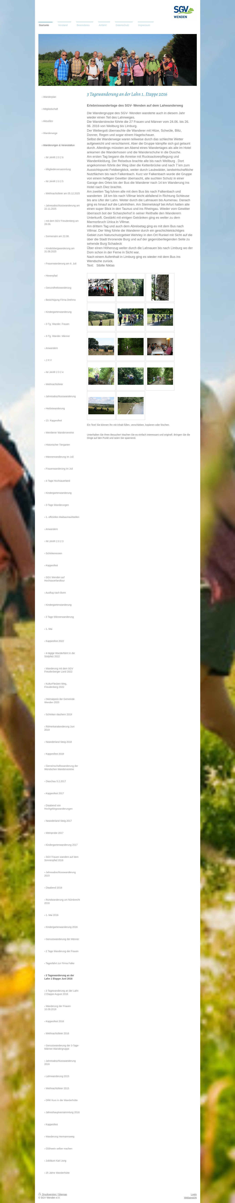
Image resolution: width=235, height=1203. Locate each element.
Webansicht (190, 1197)
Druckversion (47, 1194)
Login (194, 1194)
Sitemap (62, 1194)
